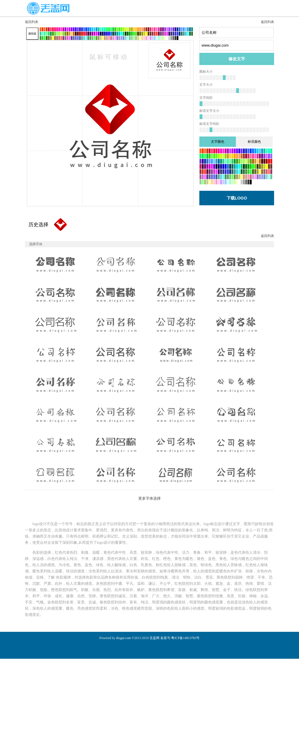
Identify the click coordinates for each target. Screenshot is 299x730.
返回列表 (31, 22)
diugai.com (123, 638)
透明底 (32, 33)
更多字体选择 (149, 498)
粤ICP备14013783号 (185, 638)
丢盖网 (154, 638)
